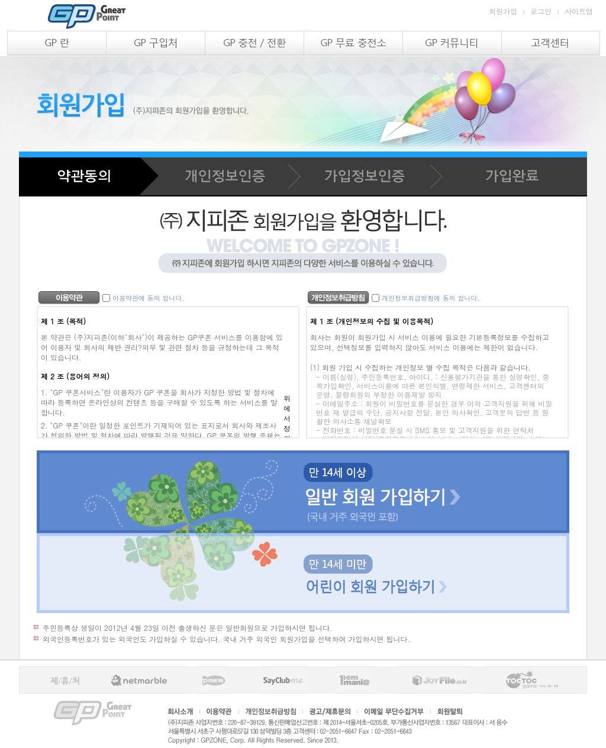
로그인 (541, 11)
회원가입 (503, 11)
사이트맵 (579, 11)
